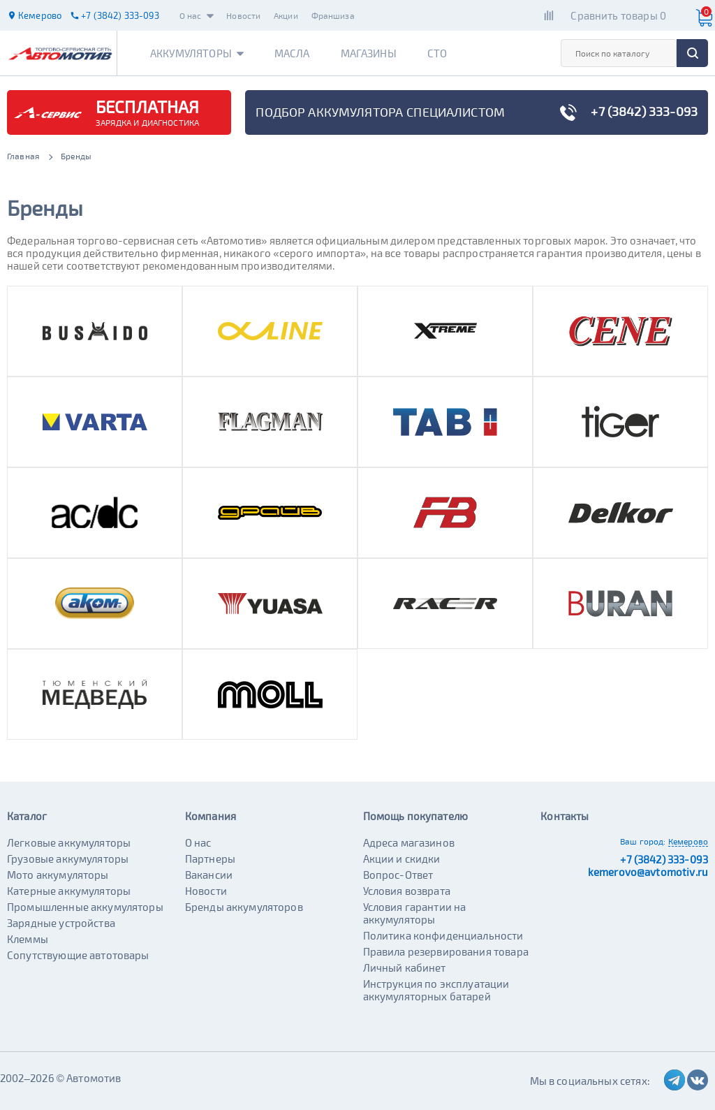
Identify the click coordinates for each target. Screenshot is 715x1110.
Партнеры (210, 858)
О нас (196, 15)
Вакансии (209, 874)
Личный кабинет (404, 967)
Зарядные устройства (61, 923)
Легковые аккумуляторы (69, 842)
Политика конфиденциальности (443, 935)
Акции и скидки (402, 858)
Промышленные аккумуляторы (85, 906)
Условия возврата (406, 890)
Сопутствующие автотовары (78, 955)
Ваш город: (643, 841)
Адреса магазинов (409, 842)
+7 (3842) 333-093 (664, 859)
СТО (437, 53)
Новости (243, 15)
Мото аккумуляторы (58, 874)
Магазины (369, 53)
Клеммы (27, 939)
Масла (292, 53)
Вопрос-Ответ (398, 874)
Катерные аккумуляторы (69, 890)
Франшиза (333, 15)
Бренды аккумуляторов (244, 906)
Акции (286, 15)
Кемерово (688, 841)
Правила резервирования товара (446, 951)
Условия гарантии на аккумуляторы (414, 913)
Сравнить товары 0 (618, 15)
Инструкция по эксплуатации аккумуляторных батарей (436, 989)
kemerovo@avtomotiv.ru (648, 872)
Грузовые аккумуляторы (67, 858)
